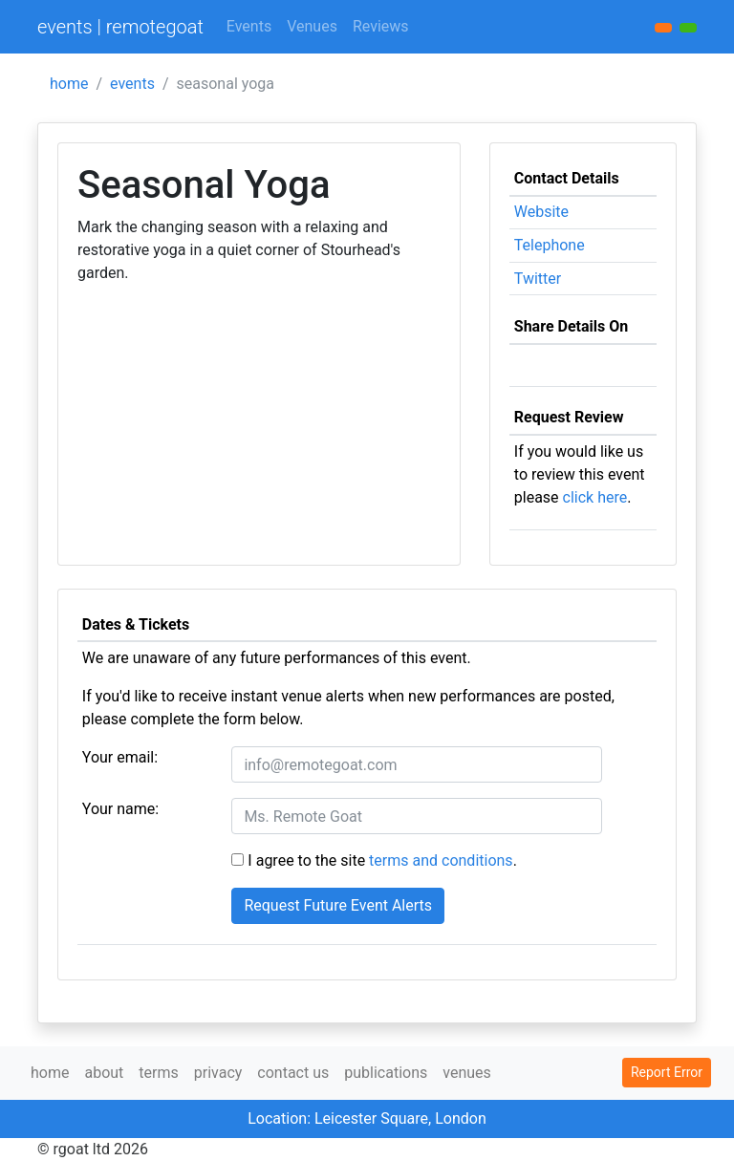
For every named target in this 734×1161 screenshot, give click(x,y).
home (69, 84)
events (132, 84)
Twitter (537, 278)
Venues (312, 26)
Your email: (120, 757)
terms (158, 1073)
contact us (293, 1073)
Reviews (381, 26)
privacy (218, 1073)
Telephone (549, 245)
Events (249, 26)
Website (541, 212)
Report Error (666, 1072)
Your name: (120, 809)
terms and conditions (441, 860)
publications (385, 1073)
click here (595, 497)
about (103, 1073)
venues (467, 1073)
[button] (688, 27)
